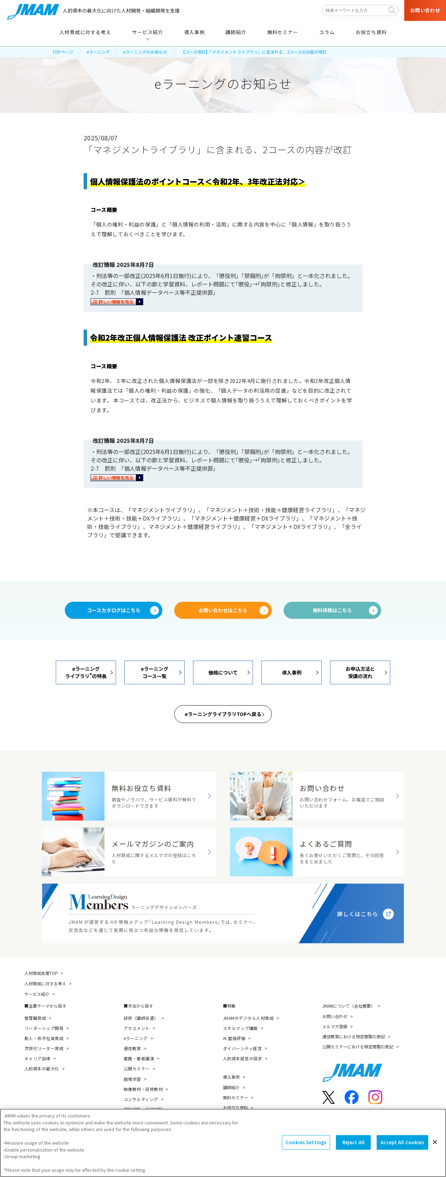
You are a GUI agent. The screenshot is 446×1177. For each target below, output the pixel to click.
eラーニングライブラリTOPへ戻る (223, 713)
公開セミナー (137, 1068)
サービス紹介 (36, 994)
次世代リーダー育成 (43, 1048)
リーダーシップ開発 (43, 1028)
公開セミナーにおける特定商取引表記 (357, 1046)
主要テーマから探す (47, 1006)
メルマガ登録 (334, 1026)
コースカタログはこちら (113, 610)
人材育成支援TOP (41, 973)
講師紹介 (231, 1087)
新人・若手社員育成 (43, 1038)
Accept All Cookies (402, 1143)
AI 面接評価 (234, 1038)
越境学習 (132, 1079)
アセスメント (137, 1028)
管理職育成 (35, 1018)
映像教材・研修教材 (143, 1089)
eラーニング (98, 52)
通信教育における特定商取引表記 (353, 1036)
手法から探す (140, 1006)
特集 (231, 1006)
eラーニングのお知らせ (145, 52)
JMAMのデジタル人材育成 (248, 1018)
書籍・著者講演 (139, 1058)
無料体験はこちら (332, 610)
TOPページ (62, 52)
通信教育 (132, 1048)
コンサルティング (141, 1099)
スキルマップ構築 (240, 1028)
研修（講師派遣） (141, 1018)
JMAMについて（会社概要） (348, 1006)
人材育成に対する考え (45, 983)
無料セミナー (235, 1097)
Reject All (353, 1143)
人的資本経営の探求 (242, 1058)
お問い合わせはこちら (223, 610)
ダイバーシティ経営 (242, 1048)
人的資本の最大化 (41, 1068)
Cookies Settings (306, 1143)
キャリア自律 (37, 1058)
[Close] (435, 1143)
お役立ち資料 (235, 1107)
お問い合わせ (334, 1016)
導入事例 (231, 1077)
